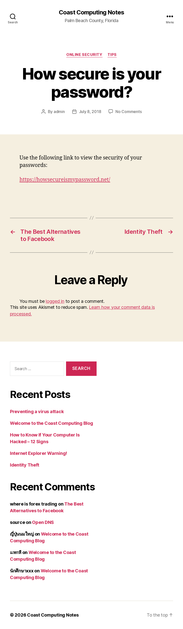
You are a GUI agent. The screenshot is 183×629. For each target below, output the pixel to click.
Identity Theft (24, 465)
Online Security (84, 54)
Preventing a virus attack (37, 411)
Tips (112, 54)
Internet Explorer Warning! (38, 453)
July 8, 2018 (90, 111)
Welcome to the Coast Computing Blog (51, 423)
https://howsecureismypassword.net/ (65, 179)
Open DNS (43, 522)
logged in (55, 301)
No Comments (128, 111)
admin (59, 111)
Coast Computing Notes (91, 12)
